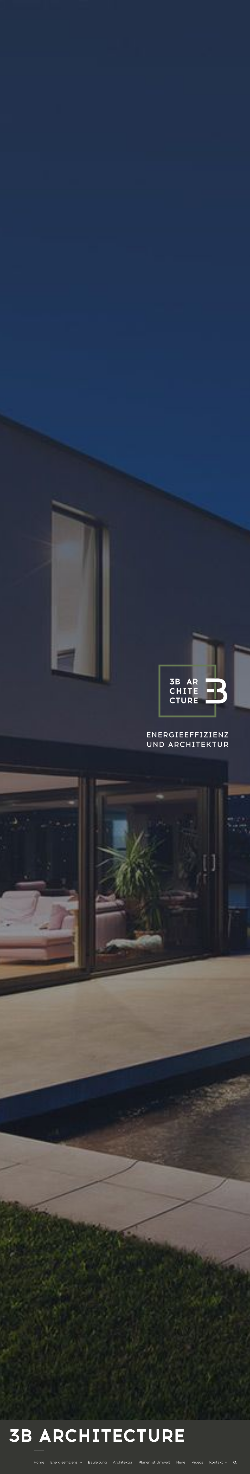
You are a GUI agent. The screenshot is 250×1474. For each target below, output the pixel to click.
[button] (235, 1462)
